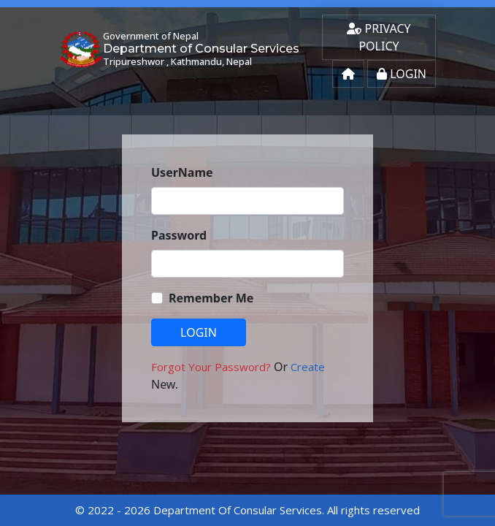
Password (179, 235)
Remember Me (211, 298)
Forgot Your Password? (212, 366)
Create (308, 366)
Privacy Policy (378, 37)
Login (401, 74)
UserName (182, 172)
